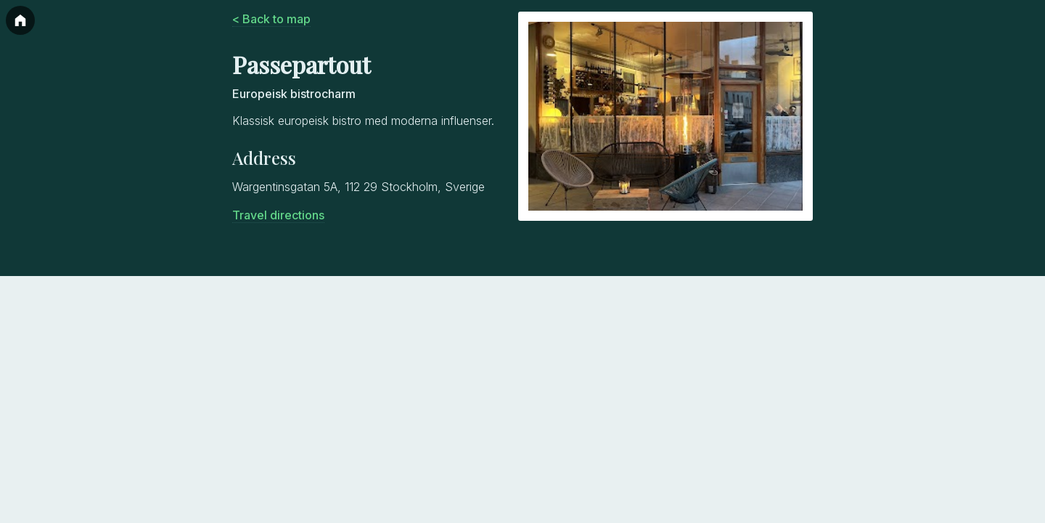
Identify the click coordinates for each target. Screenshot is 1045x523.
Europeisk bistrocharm (294, 93)
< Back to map (271, 19)
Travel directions (278, 215)
